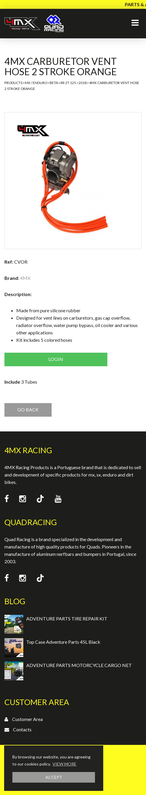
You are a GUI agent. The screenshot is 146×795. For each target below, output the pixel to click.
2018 (82, 83)
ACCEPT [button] (53, 777)
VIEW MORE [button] (64, 763)
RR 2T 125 (68, 83)
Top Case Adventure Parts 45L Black (63, 642)
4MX (25, 278)
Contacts (22, 729)
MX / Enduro (36, 83)
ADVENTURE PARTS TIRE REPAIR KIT (66, 618)
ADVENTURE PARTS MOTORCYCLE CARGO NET (79, 665)
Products (13, 83)
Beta (54, 83)
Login (55, 359)
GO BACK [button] (28, 409)
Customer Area (27, 719)
